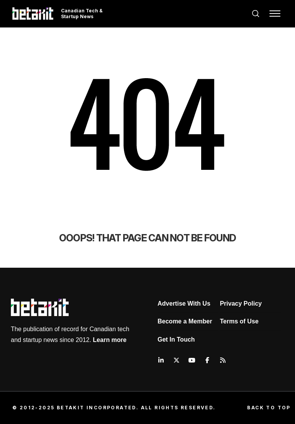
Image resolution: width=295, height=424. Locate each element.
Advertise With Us (184, 303)
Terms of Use (239, 321)
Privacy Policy (241, 303)
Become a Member (185, 321)
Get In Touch (176, 339)
